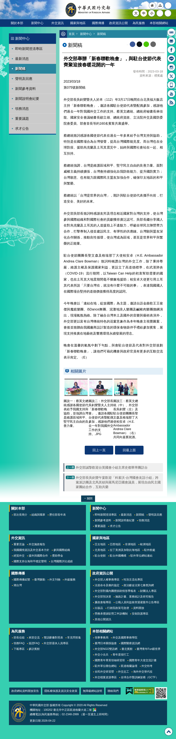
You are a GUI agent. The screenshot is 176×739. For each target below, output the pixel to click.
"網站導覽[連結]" (160, 5)
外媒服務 (69, 579)
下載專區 (19, 648)
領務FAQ (19, 643)
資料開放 (138, 607)
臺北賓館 (127, 648)
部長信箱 (171, 41)
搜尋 (167, 13)
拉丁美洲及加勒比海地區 (125, 549)
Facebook (132, 44)
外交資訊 (57, 23)
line (146, 44)
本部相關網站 (159, 23)
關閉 (89, 498)
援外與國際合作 (38, 555)
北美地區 (100, 549)
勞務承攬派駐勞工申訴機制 (111, 613)
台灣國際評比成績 (62, 561)
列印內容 (160, 44)
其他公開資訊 (103, 619)
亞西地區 (115, 544)
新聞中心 (37, 23)
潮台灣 (18, 585)
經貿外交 (19, 555)
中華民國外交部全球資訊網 (88, 9)
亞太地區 (100, 544)
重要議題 (22, 118)
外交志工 (123, 671)
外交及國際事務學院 (125, 637)
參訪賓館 (34, 648)
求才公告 (22, 128)
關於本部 (17, 23)
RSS (171, 102)
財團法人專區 (148, 590)
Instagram (171, 67)
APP (171, 85)
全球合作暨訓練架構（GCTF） (139, 677)
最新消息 (22, 59)
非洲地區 (130, 544)
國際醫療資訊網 (130, 643)
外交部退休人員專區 (56, 643)
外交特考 (146, 665)
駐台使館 (100, 555)
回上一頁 (99, 450)
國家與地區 (78, 23)
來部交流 (34, 637)
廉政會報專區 (103, 602)
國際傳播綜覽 (22, 579)
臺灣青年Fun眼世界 (149, 648)
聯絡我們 (113, 690)
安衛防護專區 (140, 613)
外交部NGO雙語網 (106, 648)
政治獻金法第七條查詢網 (139, 585)
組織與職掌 (38, 514)
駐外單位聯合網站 (106, 665)
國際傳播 (98, 23)
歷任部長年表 (57, 514)
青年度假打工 (121, 654)
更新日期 (35, 720)
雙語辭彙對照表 (53, 637)
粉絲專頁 (171, 50)
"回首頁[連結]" (152, 5)
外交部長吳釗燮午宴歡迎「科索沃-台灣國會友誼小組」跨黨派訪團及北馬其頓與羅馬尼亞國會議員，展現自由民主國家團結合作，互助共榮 (118, 482)
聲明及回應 (23, 79)
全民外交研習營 (104, 671)
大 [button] (136, 13)
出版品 (99, 607)
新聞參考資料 (25, 89)
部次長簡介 (20, 514)
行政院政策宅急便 (118, 607)
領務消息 (22, 108)
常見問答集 (74, 637)
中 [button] (143, 13)
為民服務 (139, 23)
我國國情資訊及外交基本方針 (31, 549)
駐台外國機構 (118, 555)
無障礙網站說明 (92, 690)
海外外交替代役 (142, 671)
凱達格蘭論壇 (129, 665)
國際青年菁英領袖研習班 (110, 660)
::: (11, 35)
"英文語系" (168, 5)
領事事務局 (101, 637)
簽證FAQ (34, 643)
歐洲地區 (145, 544)
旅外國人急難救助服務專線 (171, 32)
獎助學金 (57, 555)
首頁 (72, 34)
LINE (171, 58)
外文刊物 (54, 579)
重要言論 (19, 544)
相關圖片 (78, 371)
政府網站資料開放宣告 (25, 690)
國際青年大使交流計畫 (143, 660)
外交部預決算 (103, 596)
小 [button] (151, 13)
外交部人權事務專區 (107, 579)
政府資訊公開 (118, 23)
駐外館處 (149, 549)
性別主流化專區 (133, 579)
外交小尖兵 (101, 654)
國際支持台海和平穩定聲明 (30, 561)
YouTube (171, 93)
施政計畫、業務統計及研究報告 (134, 596)
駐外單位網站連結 (141, 555)
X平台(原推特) (171, 76)
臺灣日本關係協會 (106, 643)
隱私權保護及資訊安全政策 (60, 690)
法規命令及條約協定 (107, 585)
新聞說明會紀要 (27, 99)
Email (153, 44)
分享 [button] (159, 13)
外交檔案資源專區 (106, 677)
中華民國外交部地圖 (94, 709)
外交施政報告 (37, 544)
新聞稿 (20, 69)
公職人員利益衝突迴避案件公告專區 (137, 602)
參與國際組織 (61, 549)
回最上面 (129, 450)
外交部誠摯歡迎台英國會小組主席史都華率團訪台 (112, 467)
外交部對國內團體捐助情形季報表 (115, 590)
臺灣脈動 (39, 579)
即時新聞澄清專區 (29, 49)
